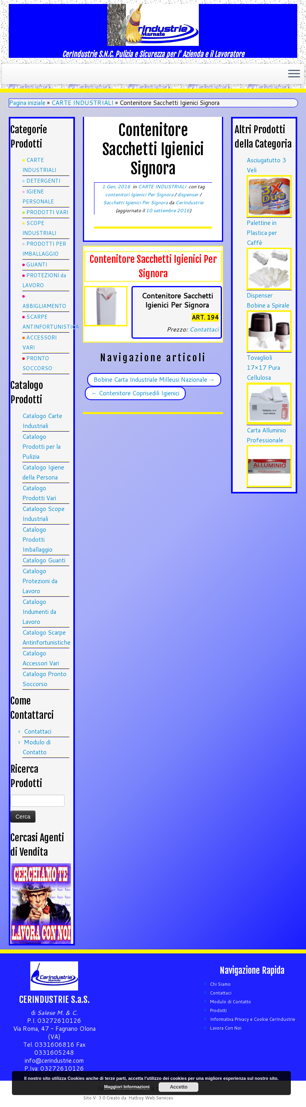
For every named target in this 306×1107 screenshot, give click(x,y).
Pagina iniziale (27, 103)
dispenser (188, 194)
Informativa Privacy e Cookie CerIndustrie (252, 1019)
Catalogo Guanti (43, 560)
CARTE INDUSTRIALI (82, 103)
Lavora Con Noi (225, 1028)
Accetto (178, 1087)
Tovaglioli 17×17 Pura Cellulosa (263, 367)
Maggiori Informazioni (126, 1086)
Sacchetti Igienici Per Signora (136, 202)
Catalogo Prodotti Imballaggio (37, 539)
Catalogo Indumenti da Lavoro (39, 612)
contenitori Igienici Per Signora (140, 194)
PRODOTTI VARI (47, 212)
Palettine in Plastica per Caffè (262, 233)
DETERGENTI (43, 180)
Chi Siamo (220, 984)
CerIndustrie (189, 202)
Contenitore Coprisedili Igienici (135, 393)
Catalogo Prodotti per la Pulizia (41, 446)
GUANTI (36, 264)
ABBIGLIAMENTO (44, 306)
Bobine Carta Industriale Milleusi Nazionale (154, 379)
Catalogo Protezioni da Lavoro (39, 581)
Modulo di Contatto (230, 1001)
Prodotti (218, 1010)
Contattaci (37, 731)
